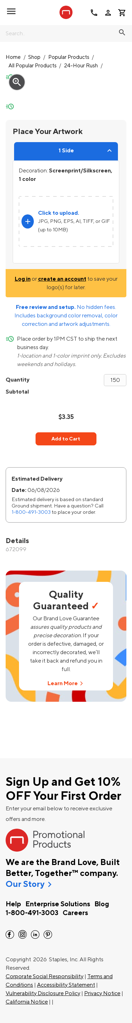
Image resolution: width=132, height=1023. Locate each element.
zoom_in (17, 82)
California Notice (27, 1002)
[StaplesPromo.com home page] (66, 12)
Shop (34, 57)
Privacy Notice (102, 993)
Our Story (25, 884)
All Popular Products (32, 66)
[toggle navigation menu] (11, 11)
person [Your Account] (108, 12)
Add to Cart (65, 439)
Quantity (17, 380)
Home (13, 57)
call (94, 12)
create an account (62, 279)
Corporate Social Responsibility (44, 976)
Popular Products (68, 57)
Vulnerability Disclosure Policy (43, 993)
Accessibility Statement (66, 985)
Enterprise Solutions (57, 904)
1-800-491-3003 (31, 512)
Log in (23, 279)
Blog (101, 904)
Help (13, 904)
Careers (75, 913)
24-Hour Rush (81, 66)
